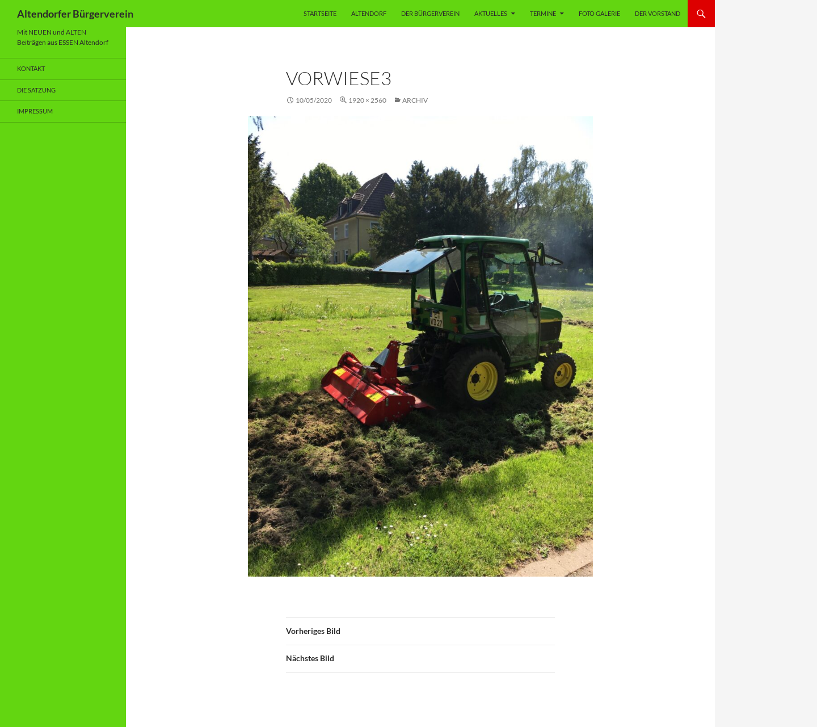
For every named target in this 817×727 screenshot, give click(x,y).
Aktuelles (490, 13)
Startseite (320, 13)
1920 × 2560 (367, 100)
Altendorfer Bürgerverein (75, 13)
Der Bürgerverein (430, 13)
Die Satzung (36, 90)
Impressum (35, 111)
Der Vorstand (657, 13)
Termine (543, 13)
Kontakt (31, 68)
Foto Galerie (599, 13)
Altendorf (368, 13)
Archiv (415, 100)
